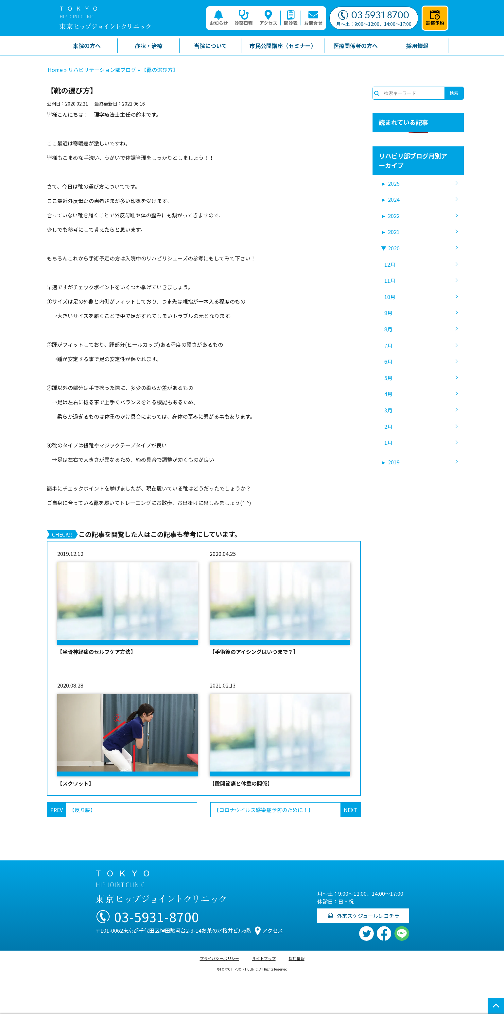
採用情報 (296, 958)
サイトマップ (264, 958)
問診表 (291, 18)
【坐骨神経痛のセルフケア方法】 (96, 651)
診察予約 (435, 18)
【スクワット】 (75, 783)
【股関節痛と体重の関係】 (241, 783)
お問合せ (313, 18)
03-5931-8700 (373, 15)
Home (55, 70)
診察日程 (244, 18)
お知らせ (219, 18)
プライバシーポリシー (219, 958)
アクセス (268, 18)
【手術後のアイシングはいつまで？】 (254, 651)
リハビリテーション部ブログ (102, 70)
